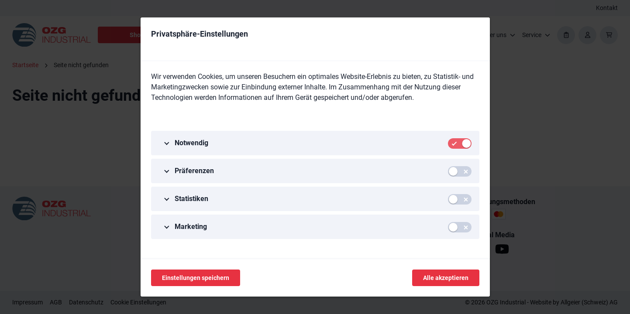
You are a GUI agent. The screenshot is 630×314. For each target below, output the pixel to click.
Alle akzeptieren (445, 277)
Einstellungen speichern (195, 277)
